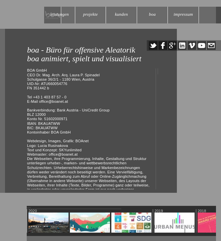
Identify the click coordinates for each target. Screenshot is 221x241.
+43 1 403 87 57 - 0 (50, 97)
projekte (90, 14)
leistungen (59, 14)
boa (152, 14)
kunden (121, 14)
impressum (183, 14)
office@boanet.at (53, 101)
